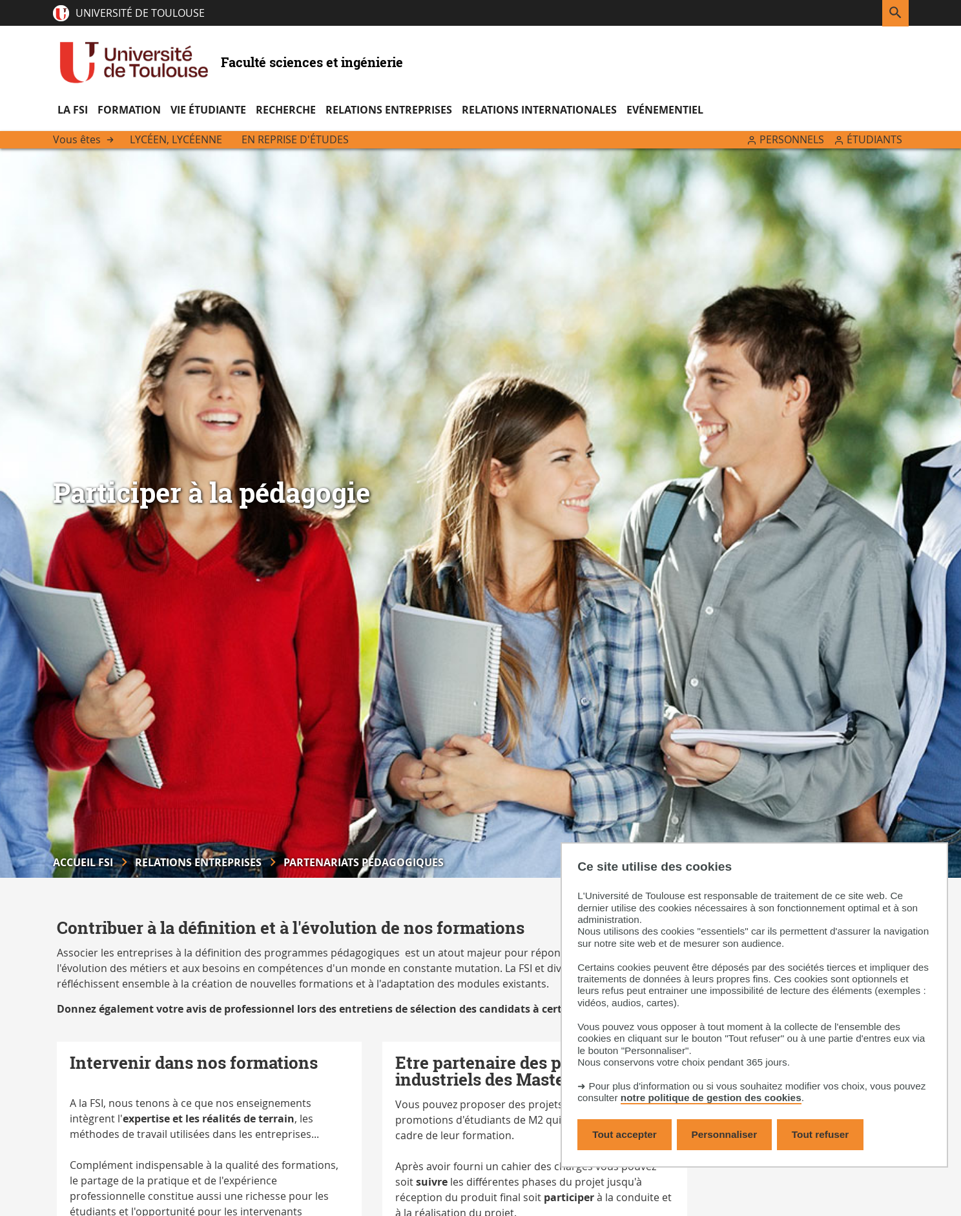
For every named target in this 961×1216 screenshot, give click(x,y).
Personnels (792, 139)
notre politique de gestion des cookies (711, 1097)
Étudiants (874, 139)
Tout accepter (624, 1134)
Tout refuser (820, 1134)
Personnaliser (725, 1134)
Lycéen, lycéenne (176, 139)
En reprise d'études (295, 139)
